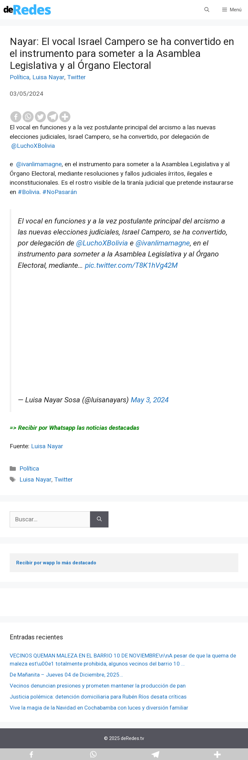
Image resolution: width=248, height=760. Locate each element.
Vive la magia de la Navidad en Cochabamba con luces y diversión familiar (99, 707)
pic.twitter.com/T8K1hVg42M (131, 265)
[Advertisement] (125, 349)
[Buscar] (99, 519)
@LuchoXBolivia (102, 243)
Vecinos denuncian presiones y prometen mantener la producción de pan (98, 685)
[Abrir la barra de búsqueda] (207, 9)
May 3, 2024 (150, 400)
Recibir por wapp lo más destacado (56, 563)
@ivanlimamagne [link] (39, 164)
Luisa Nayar (48, 77)
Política (19, 77)
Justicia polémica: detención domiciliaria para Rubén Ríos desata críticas (98, 696)
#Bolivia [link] (28, 192)
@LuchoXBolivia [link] (33, 145)
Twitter (76, 77)
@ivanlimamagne (163, 243)
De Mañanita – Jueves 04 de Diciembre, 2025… (66, 674)
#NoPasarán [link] (59, 192)
